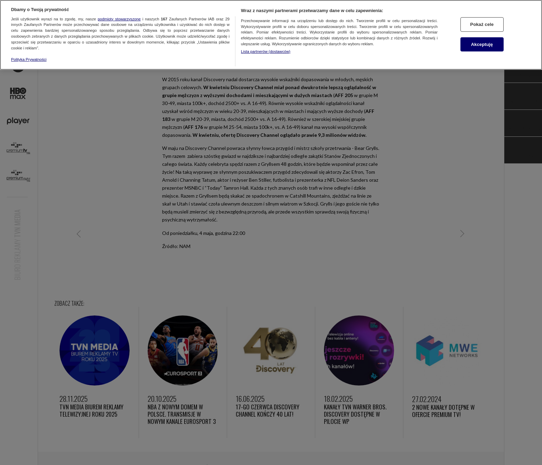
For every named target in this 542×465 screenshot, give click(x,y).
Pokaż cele (482, 24)
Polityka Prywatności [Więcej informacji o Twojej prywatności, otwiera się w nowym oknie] (29, 59)
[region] (271, 35)
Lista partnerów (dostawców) (265, 51)
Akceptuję (482, 44)
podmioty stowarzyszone (119, 19)
